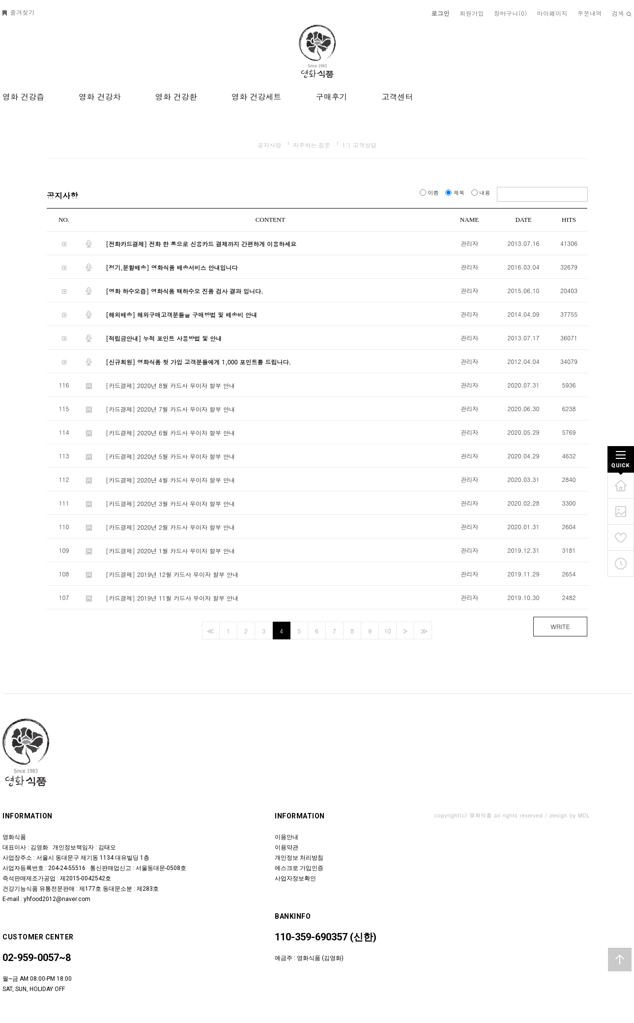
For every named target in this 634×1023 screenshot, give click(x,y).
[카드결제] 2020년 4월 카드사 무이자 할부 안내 (170, 480)
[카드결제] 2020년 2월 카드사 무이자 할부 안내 (170, 527)
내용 (481, 192)
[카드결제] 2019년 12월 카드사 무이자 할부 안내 (172, 574)
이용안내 (286, 837)
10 (387, 631)
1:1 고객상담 (359, 145)
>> (423, 631)
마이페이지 (552, 13)
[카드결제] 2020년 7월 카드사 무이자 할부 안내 (170, 409)
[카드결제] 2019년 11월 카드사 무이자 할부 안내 (172, 598)
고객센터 (397, 96)
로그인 (441, 13)
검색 (622, 13)
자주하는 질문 (311, 145)
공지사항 (269, 145)
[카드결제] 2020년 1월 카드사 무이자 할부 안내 (170, 550)
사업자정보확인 (295, 878)
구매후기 (331, 96)
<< (209, 631)
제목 (455, 192)
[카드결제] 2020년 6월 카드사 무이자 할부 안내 (170, 432)
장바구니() (510, 13)
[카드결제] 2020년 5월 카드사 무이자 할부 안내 (170, 456)
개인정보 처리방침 (299, 857)
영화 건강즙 (23, 96)
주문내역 (589, 13)
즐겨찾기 (18, 12)
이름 (430, 192)
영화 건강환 (176, 96)
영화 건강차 (99, 96)
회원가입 (472, 13)
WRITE (560, 626)
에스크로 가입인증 (299, 868)
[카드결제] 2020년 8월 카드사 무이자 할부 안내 (170, 385)
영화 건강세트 (256, 96)
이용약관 (286, 847)
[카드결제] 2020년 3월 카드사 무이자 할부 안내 (170, 503)
